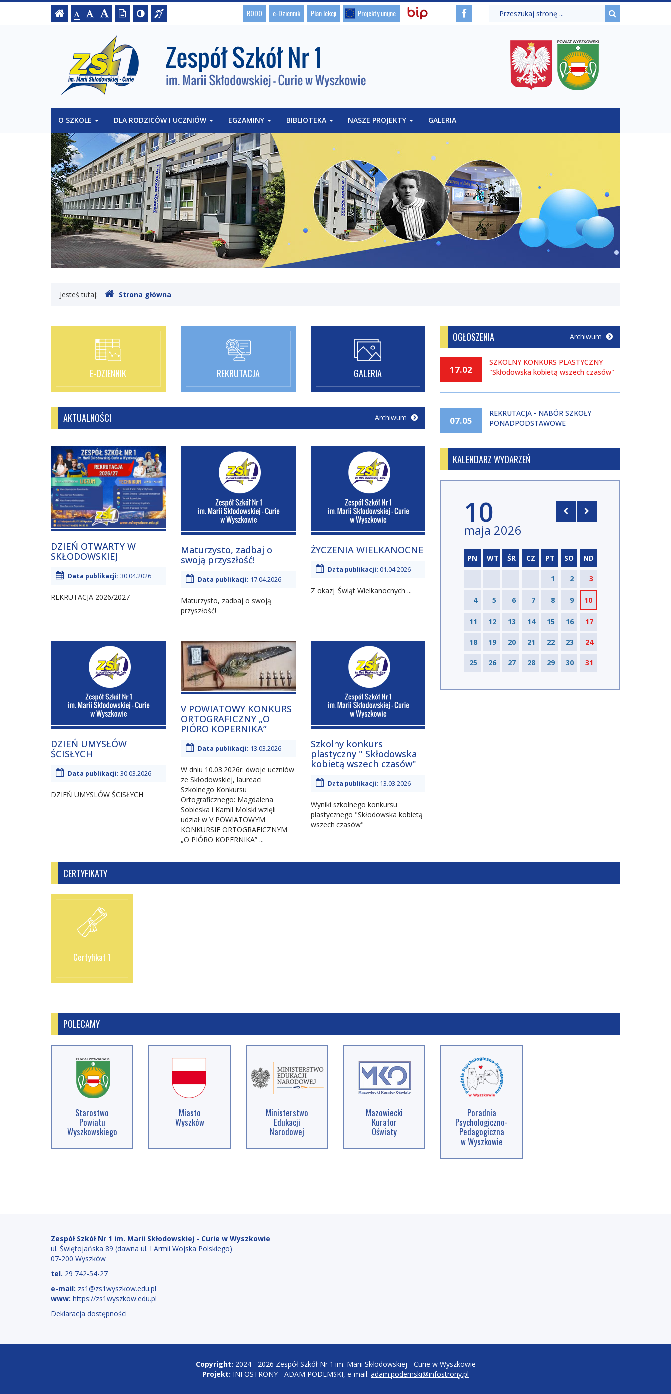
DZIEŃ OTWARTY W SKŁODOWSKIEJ (93, 551)
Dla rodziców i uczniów (163, 120)
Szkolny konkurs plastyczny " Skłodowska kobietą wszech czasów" (364, 754)
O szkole (78, 120)
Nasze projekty (380, 120)
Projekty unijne (377, 13)
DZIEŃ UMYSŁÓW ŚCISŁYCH (89, 749)
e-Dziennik (286, 13)
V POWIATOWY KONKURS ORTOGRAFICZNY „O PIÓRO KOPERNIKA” (236, 719)
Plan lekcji (323, 13)
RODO (254, 13)
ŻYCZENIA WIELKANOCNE (367, 550)
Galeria (442, 120)
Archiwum (396, 417)
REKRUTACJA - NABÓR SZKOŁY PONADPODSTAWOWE (540, 418)
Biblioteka (309, 120)
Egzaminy (249, 120)
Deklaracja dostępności (89, 1313)
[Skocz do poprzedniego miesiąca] (566, 511)
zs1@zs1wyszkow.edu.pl (117, 1288)
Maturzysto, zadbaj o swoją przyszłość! (226, 555)
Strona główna (138, 294)
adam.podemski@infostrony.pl (420, 1374)
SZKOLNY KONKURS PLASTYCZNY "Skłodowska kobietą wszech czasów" (551, 367)
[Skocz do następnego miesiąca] (587, 511)
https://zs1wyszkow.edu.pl (115, 1298)
